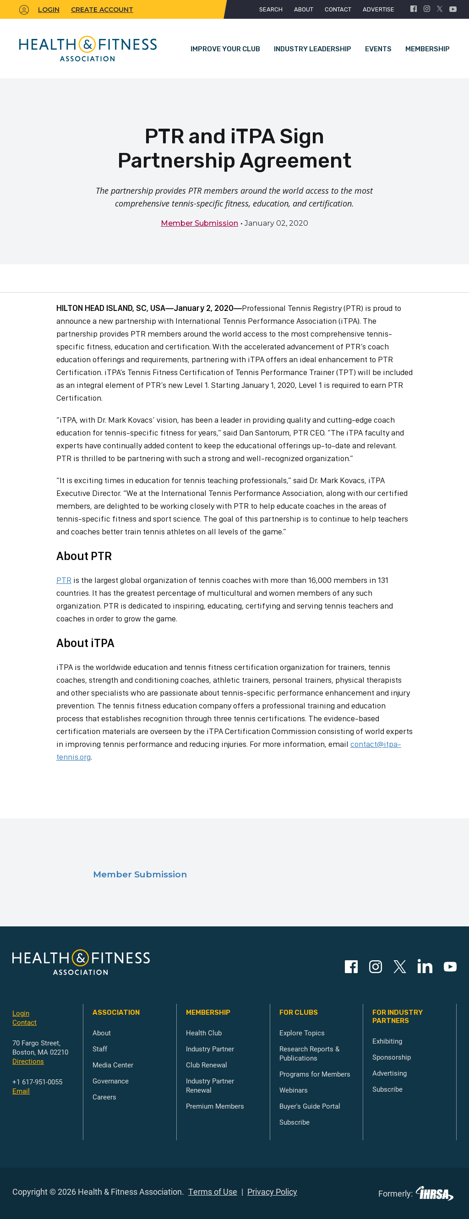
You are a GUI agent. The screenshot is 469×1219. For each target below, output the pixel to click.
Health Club (204, 1032)
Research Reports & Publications (309, 1053)
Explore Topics (302, 1032)
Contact (338, 9)
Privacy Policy (272, 1191)
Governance (111, 1080)
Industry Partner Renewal (210, 1085)
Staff (100, 1048)
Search (271, 9)
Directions (28, 1061)
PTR (63, 580)
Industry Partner (210, 1048)
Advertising (389, 1073)
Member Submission (199, 223)
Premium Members (215, 1105)
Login (20, 1013)
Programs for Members (314, 1073)
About (303, 9)
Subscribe (294, 1121)
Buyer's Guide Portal (309, 1105)
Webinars (293, 1089)
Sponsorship (391, 1056)
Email (21, 1090)
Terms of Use (212, 1191)
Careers (104, 1096)
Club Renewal (206, 1064)
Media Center (113, 1064)
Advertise (378, 9)
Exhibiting (387, 1040)
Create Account (102, 9)
